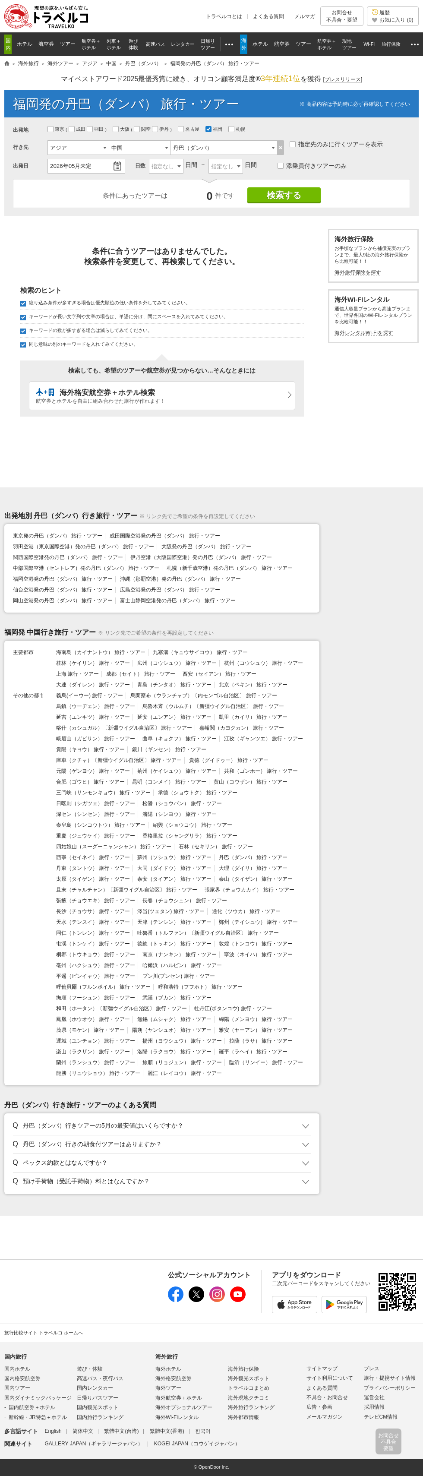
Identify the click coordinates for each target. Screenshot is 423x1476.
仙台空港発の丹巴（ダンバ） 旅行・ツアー (63, 590)
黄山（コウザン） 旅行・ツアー (250, 782)
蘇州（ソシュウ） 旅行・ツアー (174, 857)
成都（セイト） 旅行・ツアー (140, 674)
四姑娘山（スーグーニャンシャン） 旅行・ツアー (113, 847)
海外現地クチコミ (248, 1398)
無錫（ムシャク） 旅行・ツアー (174, 1019)
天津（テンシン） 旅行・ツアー (174, 922)
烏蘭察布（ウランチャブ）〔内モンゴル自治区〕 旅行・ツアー (203, 695)
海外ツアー (168, 1388)
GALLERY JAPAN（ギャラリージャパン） (93, 1444)
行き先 (20, 147)
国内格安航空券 (22, 1378)
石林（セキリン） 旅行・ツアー (216, 847)
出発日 (20, 166)
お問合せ (341, 16)
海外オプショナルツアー (183, 1407)
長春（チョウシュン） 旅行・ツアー (184, 901)
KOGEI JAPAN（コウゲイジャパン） (197, 1444)
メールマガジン (324, 1417)
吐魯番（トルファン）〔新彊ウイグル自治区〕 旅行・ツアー (207, 933)
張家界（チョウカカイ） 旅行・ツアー (249, 890)
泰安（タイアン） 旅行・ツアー (174, 879)
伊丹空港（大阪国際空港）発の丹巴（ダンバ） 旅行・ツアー (200, 557)
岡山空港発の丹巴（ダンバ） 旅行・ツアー (63, 600)
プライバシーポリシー (390, 1388)
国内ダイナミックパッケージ (38, 1398)
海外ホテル (168, 1369)
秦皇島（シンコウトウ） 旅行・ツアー (100, 825)
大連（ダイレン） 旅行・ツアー (93, 685)
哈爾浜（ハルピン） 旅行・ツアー (181, 965)
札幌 (237, 129)
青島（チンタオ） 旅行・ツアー (174, 685)
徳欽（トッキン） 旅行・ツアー (174, 944)
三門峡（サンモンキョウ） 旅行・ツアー (103, 793)
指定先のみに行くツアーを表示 (336, 144)
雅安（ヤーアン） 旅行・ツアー (256, 1030)
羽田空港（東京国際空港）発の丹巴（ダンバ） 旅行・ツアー (83, 547)
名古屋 (189, 129)
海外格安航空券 (173, 1378)
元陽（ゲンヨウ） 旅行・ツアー (93, 771)
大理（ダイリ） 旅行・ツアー (253, 868)
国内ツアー (17, 1388)
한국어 (203, 1431)
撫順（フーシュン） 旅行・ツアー (95, 998)
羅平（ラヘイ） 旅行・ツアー (253, 1052)
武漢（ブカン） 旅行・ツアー (176, 998)
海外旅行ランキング (251, 1407)
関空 (143, 129)
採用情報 (374, 1407)
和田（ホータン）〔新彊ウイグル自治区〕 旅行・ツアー (121, 1008)
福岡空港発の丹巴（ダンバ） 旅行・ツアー (63, 579)
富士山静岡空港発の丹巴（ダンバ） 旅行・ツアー (177, 600)
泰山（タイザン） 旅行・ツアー (256, 879)
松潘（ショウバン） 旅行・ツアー (181, 803)
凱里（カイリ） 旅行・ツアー (253, 717)
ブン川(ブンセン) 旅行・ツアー (178, 976)
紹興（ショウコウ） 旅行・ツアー (192, 825)
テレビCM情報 (381, 1417)
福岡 (214, 129)
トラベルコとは (224, 16)
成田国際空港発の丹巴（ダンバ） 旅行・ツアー (165, 536)
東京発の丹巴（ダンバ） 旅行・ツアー (57, 536)
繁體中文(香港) (167, 1431)
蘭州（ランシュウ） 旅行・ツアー (95, 1062)
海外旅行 (166, 1356)
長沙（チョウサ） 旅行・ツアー (93, 911)
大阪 (122, 129)
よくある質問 (268, 16)
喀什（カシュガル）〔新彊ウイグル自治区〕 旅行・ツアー (124, 728)
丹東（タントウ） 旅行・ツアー (93, 868)
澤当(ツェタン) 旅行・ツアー (170, 911)
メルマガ (304, 16)
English (52, 1431)
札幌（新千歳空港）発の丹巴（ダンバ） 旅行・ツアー (229, 568)
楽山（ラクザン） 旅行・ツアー (93, 1052)
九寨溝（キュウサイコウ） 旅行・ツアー (200, 652)
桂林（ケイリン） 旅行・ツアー (93, 663)
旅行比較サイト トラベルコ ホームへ (43, 1332)
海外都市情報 (243, 1417)
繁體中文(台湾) (121, 1431)
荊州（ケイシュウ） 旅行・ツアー (176, 771)
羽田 (96, 129)
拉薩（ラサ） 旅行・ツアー (261, 1041)
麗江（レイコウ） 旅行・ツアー (184, 1073)
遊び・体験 (90, 1369)
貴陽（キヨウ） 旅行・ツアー (90, 749)
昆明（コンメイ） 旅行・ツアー (169, 782)
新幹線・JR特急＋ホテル (38, 1417)
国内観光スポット (97, 1407)
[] (343, 79)
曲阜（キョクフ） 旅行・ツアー (179, 739)
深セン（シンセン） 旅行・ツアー (95, 814)
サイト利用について (329, 1378)
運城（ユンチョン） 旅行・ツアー (95, 1041)
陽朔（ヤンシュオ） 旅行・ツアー (171, 1030)
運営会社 (374, 1397)
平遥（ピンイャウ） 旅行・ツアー (95, 976)
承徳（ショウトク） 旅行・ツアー (197, 793)
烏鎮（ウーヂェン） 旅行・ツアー (95, 706)
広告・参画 (319, 1407)
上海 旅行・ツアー (77, 674)
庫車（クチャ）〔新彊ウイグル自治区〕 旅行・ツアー (119, 760)
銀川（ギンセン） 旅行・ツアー (169, 749)
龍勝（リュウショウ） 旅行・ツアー (98, 1073)
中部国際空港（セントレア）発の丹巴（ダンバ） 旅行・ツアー (86, 568)
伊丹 (161, 129)
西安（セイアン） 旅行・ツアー (219, 674)
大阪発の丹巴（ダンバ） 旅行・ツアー (206, 547)
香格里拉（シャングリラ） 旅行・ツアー (189, 836)
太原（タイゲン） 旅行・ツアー (93, 879)
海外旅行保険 (243, 1369)
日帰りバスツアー (97, 1398)
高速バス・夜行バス (100, 1378)
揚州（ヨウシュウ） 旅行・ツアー (181, 1041)
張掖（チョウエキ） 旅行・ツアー (95, 901)
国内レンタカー (95, 1388)
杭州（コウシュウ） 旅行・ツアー (263, 663)
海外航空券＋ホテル (178, 1398)
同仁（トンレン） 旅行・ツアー (93, 933)
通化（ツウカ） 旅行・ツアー (246, 911)
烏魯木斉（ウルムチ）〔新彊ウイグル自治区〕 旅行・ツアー (213, 706)
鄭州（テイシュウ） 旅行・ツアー (258, 922)
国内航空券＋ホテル (32, 1407)
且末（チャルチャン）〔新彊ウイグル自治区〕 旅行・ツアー (126, 890)
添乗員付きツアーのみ (312, 165)
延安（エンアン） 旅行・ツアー (174, 717)
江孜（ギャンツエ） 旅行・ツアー (263, 739)
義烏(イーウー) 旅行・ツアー (89, 695)
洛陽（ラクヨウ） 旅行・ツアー (174, 1052)
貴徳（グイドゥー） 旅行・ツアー (228, 760)
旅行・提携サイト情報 (390, 1378)
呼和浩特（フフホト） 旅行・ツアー (200, 987)
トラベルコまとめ (248, 1388)
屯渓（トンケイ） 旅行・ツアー (93, 944)
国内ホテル (17, 1369)
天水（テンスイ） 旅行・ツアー (93, 922)
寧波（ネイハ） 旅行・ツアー (258, 954)
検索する (284, 195)
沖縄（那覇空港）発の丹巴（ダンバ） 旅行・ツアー (180, 579)
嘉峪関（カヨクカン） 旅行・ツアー (241, 728)
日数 (140, 166)
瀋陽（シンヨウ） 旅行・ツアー (179, 814)
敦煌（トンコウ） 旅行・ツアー (256, 944)
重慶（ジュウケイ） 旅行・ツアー (95, 836)
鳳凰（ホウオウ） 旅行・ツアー (93, 1019)
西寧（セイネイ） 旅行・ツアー (93, 857)
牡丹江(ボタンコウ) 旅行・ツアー (232, 1008)
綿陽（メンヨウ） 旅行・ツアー (256, 1019)
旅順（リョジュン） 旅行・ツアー (181, 1062)
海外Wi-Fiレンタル (177, 1417)
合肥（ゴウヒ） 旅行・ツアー (90, 782)
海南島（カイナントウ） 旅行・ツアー (100, 652)
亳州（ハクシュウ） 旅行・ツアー (95, 965)
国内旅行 (15, 1356)
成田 (78, 129)
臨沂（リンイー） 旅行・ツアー (266, 1062)
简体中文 (83, 1431)
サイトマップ (322, 1368)
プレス (371, 1368)
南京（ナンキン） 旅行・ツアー (179, 954)
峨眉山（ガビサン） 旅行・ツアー (95, 739)
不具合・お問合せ (327, 1397)
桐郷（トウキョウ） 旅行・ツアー (95, 954)
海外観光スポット (248, 1378)
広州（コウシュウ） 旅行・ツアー (176, 663)
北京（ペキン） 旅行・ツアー (253, 685)
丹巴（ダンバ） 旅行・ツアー (253, 857)
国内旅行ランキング (100, 1417)
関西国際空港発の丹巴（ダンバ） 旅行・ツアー (68, 557)
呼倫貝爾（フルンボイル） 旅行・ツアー (103, 987)
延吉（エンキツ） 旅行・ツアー (93, 717)
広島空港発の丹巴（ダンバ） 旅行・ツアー (170, 590)
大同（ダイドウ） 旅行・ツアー (174, 868)
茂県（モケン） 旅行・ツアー (90, 1030)
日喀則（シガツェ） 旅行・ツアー (95, 803)
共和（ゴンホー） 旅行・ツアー (261, 771)
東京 (56, 129)
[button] (160, 1126)
